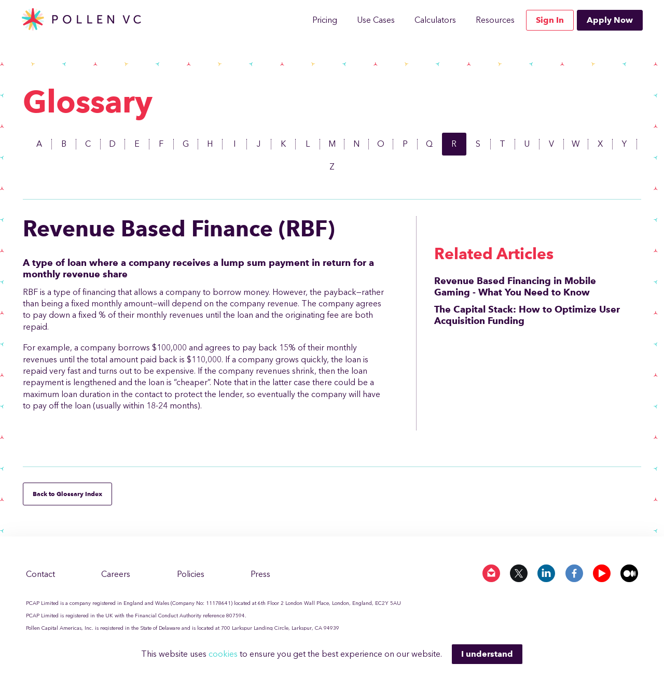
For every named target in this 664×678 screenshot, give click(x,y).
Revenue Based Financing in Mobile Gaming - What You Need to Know (515, 286)
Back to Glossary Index (67, 494)
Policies (190, 574)
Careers (115, 574)
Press (260, 574)
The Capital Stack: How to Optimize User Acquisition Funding (527, 315)
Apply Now (610, 20)
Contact (40, 574)
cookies (224, 654)
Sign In (550, 20)
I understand (487, 654)
